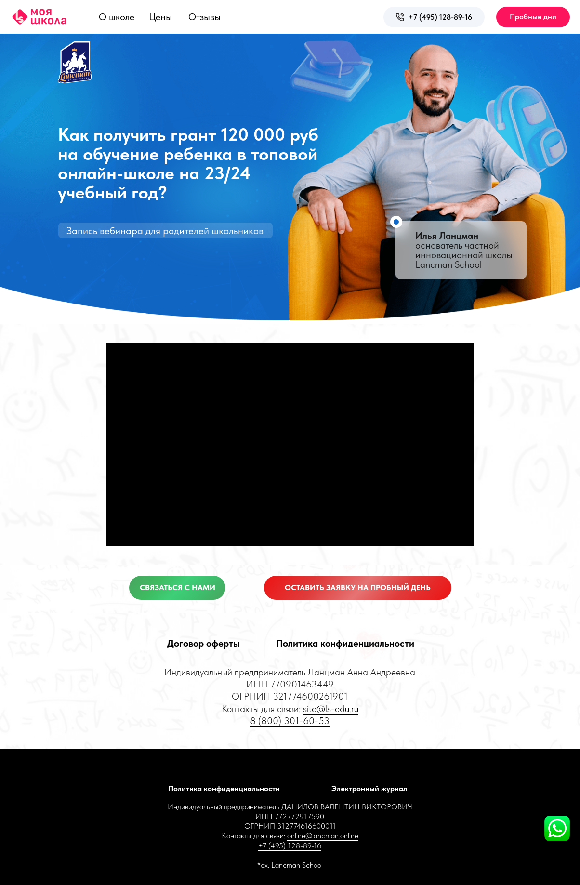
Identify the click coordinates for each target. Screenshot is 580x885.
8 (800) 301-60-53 (290, 720)
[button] (533, 17)
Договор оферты (203, 643)
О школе (116, 17)
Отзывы (204, 17)
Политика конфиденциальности (345, 643)
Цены (160, 17)
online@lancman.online (322, 835)
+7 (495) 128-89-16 (440, 17)
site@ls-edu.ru (330, 708)
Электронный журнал (369, 788)
